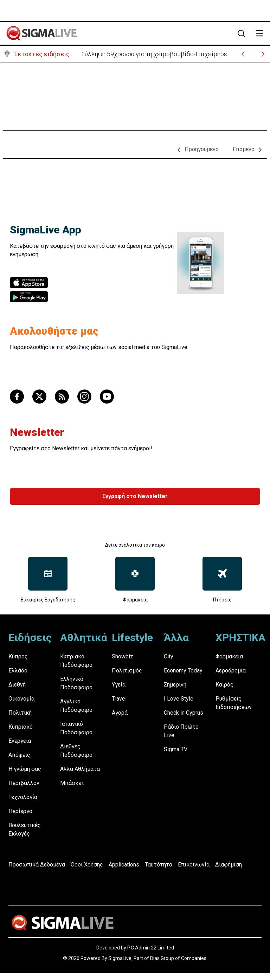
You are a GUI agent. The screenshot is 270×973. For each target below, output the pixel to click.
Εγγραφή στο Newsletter (135, 496)
